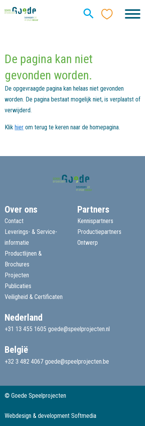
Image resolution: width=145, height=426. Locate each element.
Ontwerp (87, 242)
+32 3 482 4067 (24, 361)
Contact (14, 221)
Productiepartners (99, 231)
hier (19, 127)
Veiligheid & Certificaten (34, 297)
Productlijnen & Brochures (23, 259)
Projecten (17, 275)
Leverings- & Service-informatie (31, 237)
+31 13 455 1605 (25, 329)
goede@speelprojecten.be (77, 361)
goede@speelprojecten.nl (79, 329)
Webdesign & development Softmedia (50, 415)
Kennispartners (95, 221)
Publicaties (18, 286)
